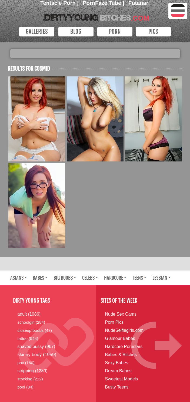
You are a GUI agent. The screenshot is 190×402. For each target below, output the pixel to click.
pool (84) (26, 387)
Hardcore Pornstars (124, 346)
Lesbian (159, 278)
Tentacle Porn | (60, 3)
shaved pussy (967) (36, 346)
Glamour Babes (120, 338)
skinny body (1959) (37, 354)
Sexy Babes (116, 362)
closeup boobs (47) (35, 330)
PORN (115, 31)
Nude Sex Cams (121, 314)
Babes (38, 278)
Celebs (88, 278)
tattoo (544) (28, 338)
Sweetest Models (121, 379)
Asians (17, 278)
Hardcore (113, 278)
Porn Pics (114, 322)
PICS (153, 31)
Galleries (37, 31)
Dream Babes (118, 371)
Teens (137, 278)
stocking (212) (30, 379)
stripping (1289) (33, 371)
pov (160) (26, 362)
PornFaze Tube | (104, 3)
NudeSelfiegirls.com (124, 330)
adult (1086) (29, 314)
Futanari (139, 3)
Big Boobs (63, 278)
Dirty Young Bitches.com (95, 16)
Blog (75, 31)
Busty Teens (117, 387)
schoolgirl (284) (31, 322)
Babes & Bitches (121, 354)
